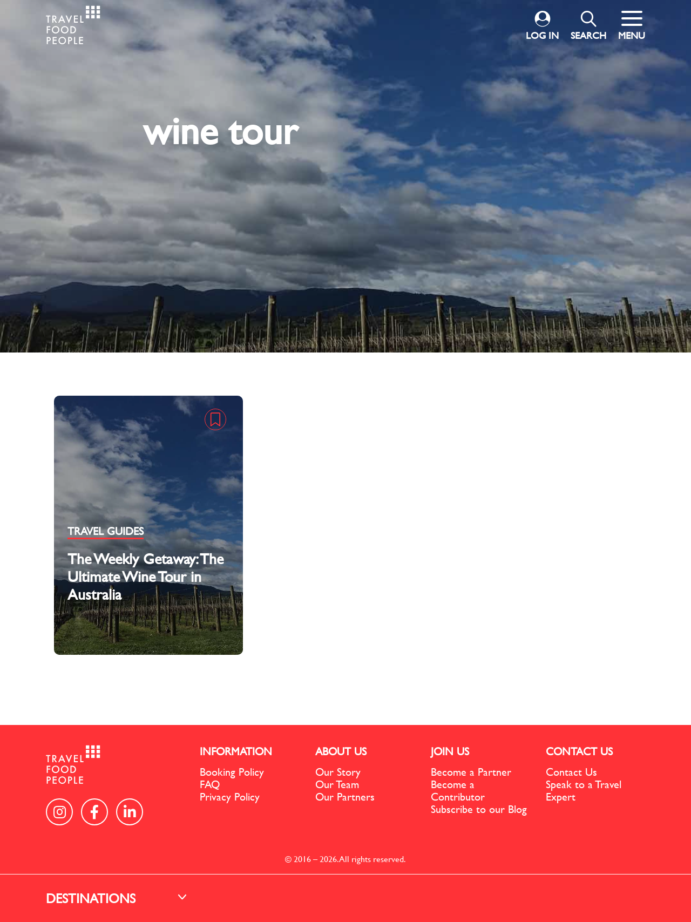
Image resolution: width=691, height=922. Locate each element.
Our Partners (345, 796)
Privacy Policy (230, 796)
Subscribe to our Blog (479, 809)
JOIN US (450, 751)
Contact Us (571, 771)
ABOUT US (341, 751)
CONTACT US (579, 751)
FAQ (210, 784)
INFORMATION (236, 751)
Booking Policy (232, 771)
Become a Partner (471, 771)
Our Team (337, 784)
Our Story (338, 771)
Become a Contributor (458, 790)
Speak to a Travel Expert (583, 790)
